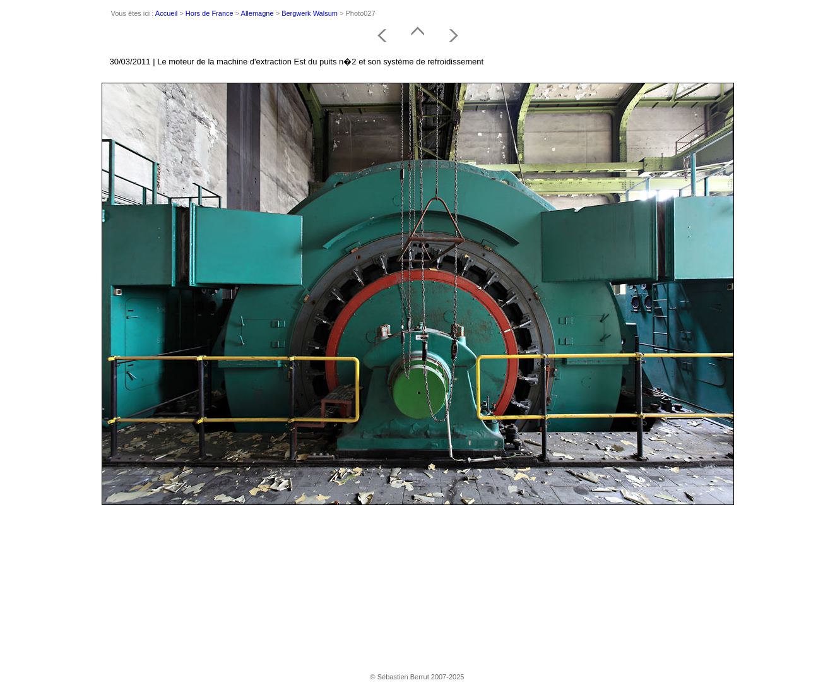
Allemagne (257, 13)
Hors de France (210, 13)
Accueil (166, 13)
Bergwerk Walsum (309, 13)
